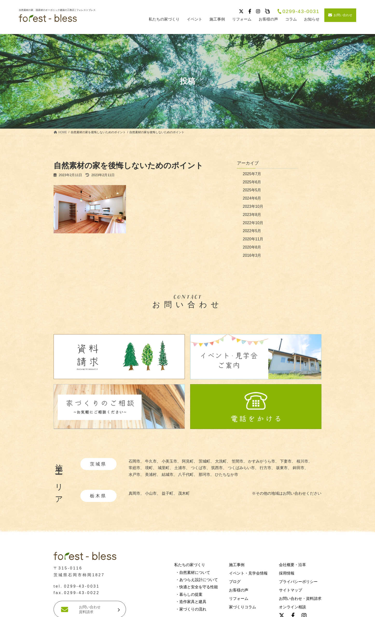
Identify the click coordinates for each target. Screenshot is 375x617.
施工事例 (236, 565)
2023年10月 (253, 206)
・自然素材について (192, 572)
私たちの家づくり (189, 565)
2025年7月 (252, 174)
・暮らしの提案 (188, 594)
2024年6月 (252, 198)
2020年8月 (252, 247)
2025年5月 (252, 190)
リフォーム (238, 599)
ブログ (235, 582)
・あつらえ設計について (196, 580)
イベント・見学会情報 (248, 573)
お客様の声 (238, 590)
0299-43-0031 (298, 11)
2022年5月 (252, 231)
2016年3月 (252, 255)
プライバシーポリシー (298, 582)
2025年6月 (252, 182)
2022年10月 (253, 223)
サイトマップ (290, 590)
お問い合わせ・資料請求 (300, 599)
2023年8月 (252, 215)
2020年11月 (253, 239)
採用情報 (286, 573)
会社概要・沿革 (292, 565)
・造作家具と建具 (190, 602)
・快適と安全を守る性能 (196, 587)
